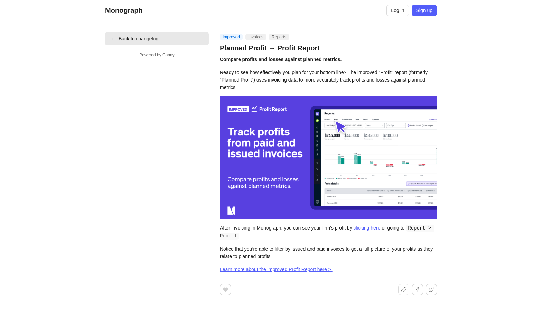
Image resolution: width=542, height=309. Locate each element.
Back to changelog (134, 39)
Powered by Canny (156, 55)
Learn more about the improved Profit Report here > (276, 268)
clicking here (366, 228)
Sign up (424, 10)
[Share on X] (431, 288)
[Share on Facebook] (417, 288)
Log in (397, 10)
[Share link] (403, 288)
